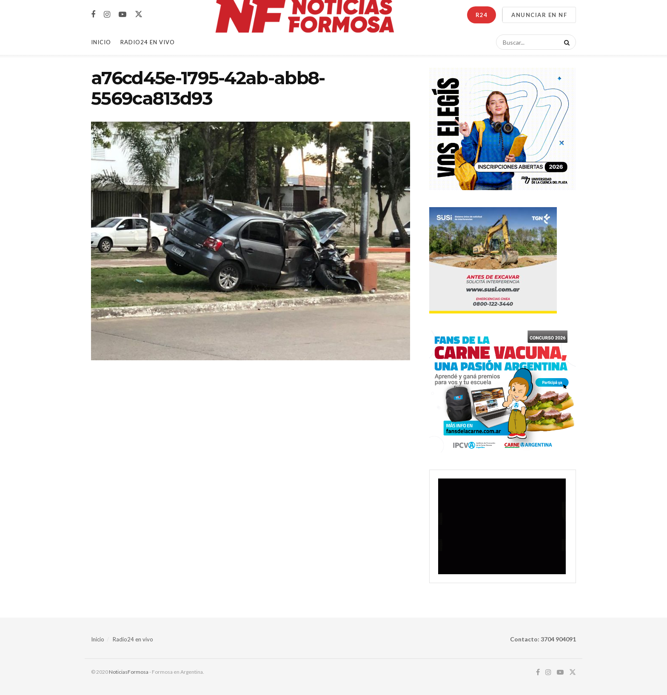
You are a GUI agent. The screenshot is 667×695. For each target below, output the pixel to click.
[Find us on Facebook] (93, 15)
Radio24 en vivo (133, 639)
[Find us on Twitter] (139, 14)
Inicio (101, 42)
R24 (481, 14)
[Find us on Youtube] (122, 15)
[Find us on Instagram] (107, 15)
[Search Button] (565, 42)
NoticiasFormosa (128, 672)
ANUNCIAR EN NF (539, 14)
